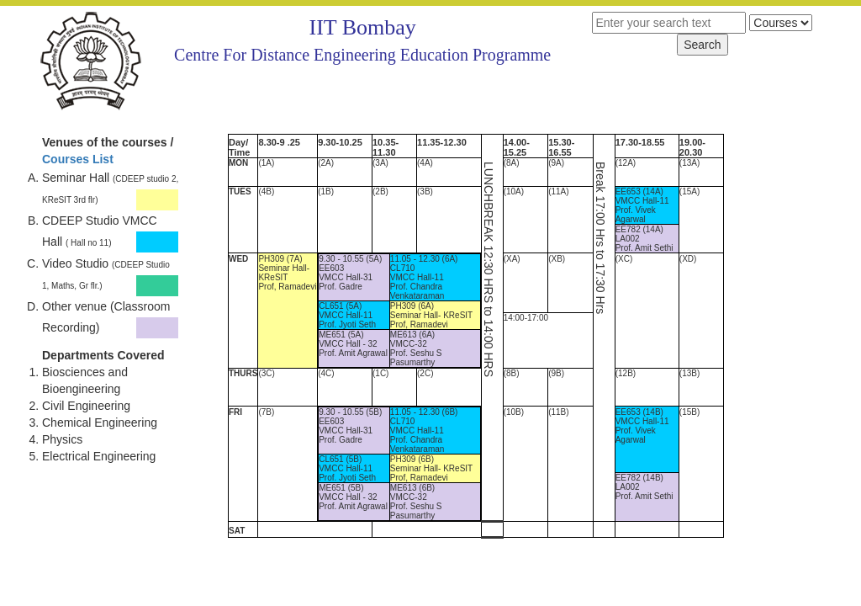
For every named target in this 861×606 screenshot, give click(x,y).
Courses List (78, 159)
